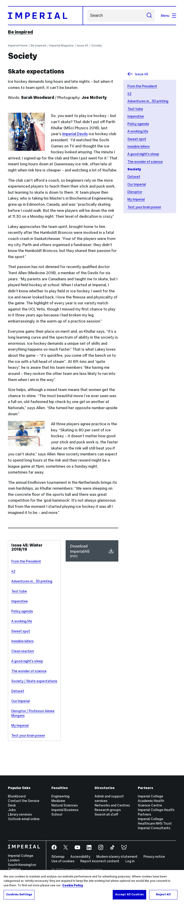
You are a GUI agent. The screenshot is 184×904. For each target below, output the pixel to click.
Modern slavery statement (117, 856)
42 (129, 93)
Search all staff (106, 814)
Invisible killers (138, 146)
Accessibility (80, 856)
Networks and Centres (112, 805)
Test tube (135, 109)
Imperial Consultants (154, 828)
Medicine (58, 801)
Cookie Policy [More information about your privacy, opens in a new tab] (72, 885)
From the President (142, 86)
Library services (20, 814)
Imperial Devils (75, 133)
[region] (92, 887)
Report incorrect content (99, 861)
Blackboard (17, 796)
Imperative (135, 116)
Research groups (108, 810)
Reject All (163, 894)
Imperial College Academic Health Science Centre (151, 800)
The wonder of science (145, 161)
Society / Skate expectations (34, 681)
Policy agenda (138, 124)
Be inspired (20, 32)
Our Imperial (136, 184)
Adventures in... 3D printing (147, 101)
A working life (137, 131)
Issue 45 (82, 45)
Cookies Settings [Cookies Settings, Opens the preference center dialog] (19, 894)
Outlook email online (24, 819)
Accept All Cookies (129, 894)
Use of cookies (62, 861)
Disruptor (134, 192)
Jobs (12, 810)
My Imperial (136, 199)
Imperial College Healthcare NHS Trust (155, 821)
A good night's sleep (143, 154)
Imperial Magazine (61, 45)
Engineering (60, 796)
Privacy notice (154, 856)
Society (96, 45)
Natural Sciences (64, 805)
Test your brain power (144, 207)
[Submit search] (149, 16)
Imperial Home (18, 45)
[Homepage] (45, 15)
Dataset (133, 176)
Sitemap (58, 856)
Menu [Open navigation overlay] (168, 15)
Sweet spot (136, 139)
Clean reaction (22, 651)
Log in (129, 861)
